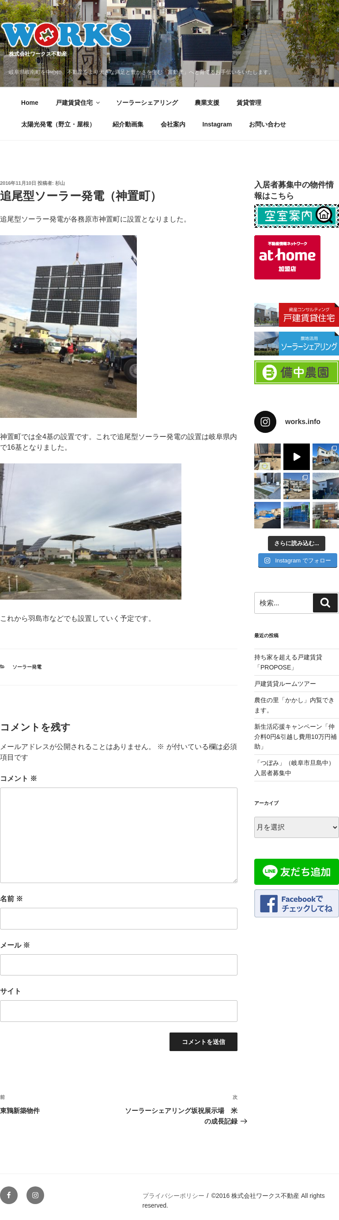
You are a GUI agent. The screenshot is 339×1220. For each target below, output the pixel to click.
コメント (18, 778)
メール (15, 945)
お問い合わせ (267, 124)
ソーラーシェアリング (147, 102)
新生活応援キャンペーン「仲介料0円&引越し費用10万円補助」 (295, 736)
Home (29, 102)
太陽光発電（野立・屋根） (58, 124)
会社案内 (173, 124)
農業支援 (207, 102)
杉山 (60, 183)
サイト (10, 991)
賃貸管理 (249, 102)
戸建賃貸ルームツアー (285, 683)
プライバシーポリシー (173, 1195)
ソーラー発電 (26, 666)
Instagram (217, 124)
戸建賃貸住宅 (78, 102)
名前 (11, 899)
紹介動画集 (128, 124)
